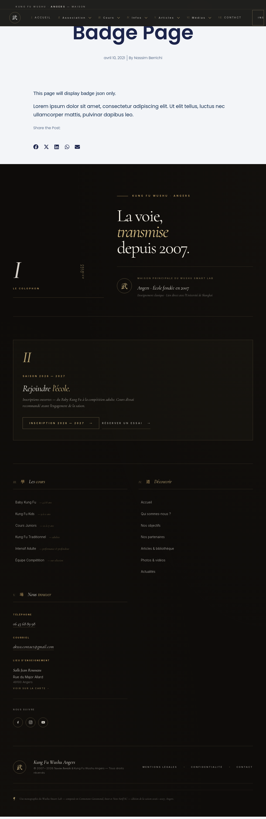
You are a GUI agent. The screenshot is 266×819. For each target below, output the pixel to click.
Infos (137, 18)
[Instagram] (30, 722)
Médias (199, 18)
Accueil (41, 17)
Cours (109, 18)
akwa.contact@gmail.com (33, 646)
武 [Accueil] (15, 17)
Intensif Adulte (42, 549)
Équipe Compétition (39, 560)
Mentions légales (160, 767)
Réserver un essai (126, 423)
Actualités (148, 571)
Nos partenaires (153, 537)
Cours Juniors (34, 526)
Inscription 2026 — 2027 (261, 18)
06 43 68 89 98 (24, 624)
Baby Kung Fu (33, 502)
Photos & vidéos (153, 560)
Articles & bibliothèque (157, 548)
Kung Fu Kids (33, 514)
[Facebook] (18, 722)
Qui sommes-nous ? (156, 514)
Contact (230, 17)
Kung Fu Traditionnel (37, 537)
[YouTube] (43, 722)
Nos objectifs (150, 525)
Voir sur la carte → (31, 688)
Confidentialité (207, 767)
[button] (36, 147)
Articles (167, 18)
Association (74, 18)
